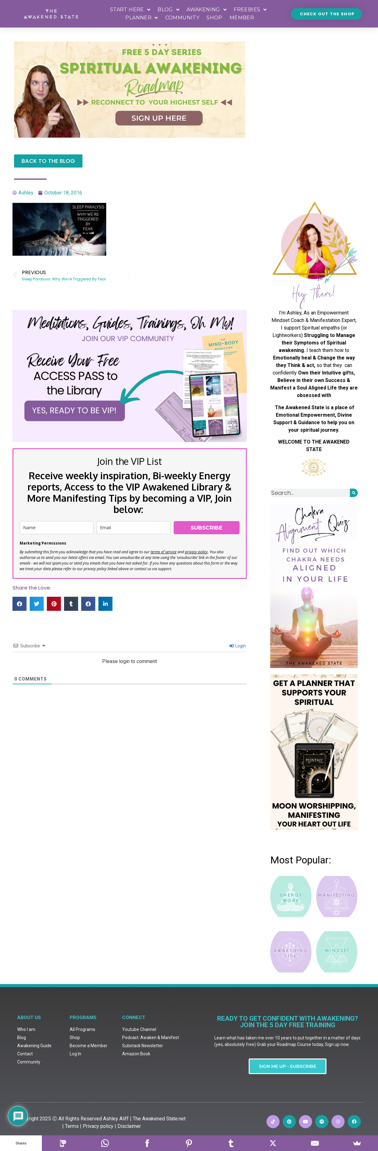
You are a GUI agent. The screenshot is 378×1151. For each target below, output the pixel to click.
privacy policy (196, 552)
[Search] (354, 493)
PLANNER (141, 18)
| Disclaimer (128, 1054)
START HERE (130, 10)
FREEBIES (250, 10)
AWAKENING (206, 10)
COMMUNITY (182, 18)
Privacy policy (98, 1054)
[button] (19, 604)
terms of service (164, 552)
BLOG (168, 10)
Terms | (73, 1054)
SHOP (214, 18)
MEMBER (242, 18)
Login (237, 645)
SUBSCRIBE (206, 528)
